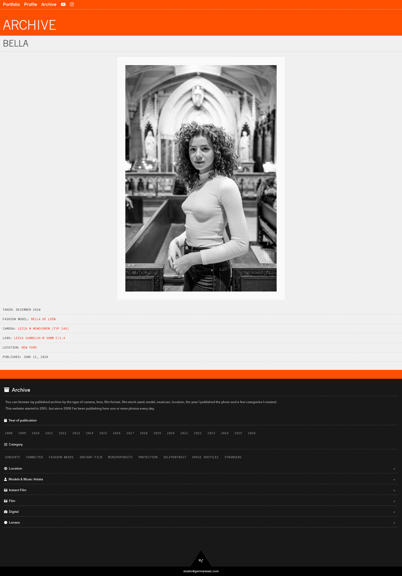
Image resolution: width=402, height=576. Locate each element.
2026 (252, 433)
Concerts (12, 457)
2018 (144, 433)
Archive (48, 4)
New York (29, 347)
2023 (211, 433)
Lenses (199, 522)
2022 (198, 433)
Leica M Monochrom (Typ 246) (43, 328)
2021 (184, 433)
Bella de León (43, 319)
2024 (225, 433)
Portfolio (11, 4)
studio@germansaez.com (201, 571)
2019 (157, 433)
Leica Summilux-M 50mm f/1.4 (39, 338)
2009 (22, 433)
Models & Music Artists (199, 479)
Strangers (233, 457)
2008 (8, 433)
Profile (30, 4)
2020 (171, 433)
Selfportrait (174, 457)
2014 (89, 433)
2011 (49, 433)
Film (199, 501)
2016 (116, 433)
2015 (103, 433)
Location (199, 468)
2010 (35, 433)
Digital (199, 512)
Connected (34, 457)
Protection (148, 457)
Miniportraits (120, 457)
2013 (76, 433)
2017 (130, 433)
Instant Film (90, 457)
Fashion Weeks (61, 457)
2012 (62, 433)
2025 (238, 433)
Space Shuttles (205, 457)
